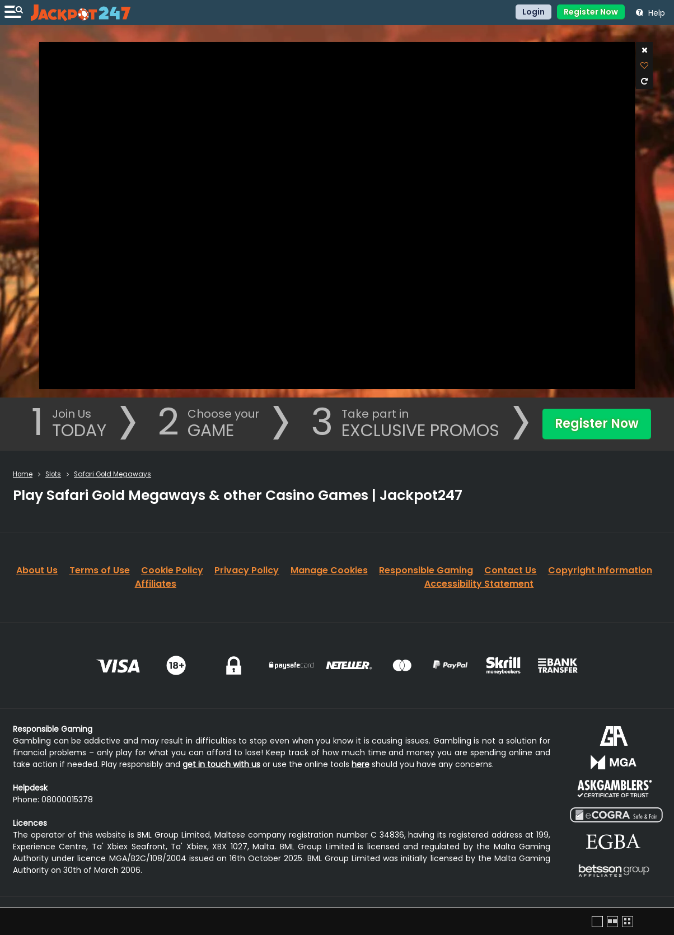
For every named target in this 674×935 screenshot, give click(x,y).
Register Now (591, 11)
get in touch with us (221, 764)
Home (22, 474)
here (360, 764)
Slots (53, 474)
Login (533, 11)
